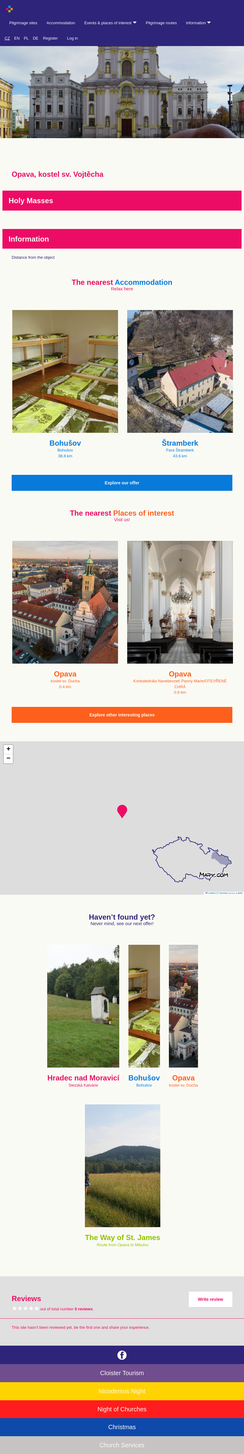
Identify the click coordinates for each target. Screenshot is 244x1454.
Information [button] (198, 23)
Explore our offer (122, 482)
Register (50, 38)
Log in (72, 38)
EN (17, 38)
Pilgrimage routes (161, 23)
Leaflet (210, 893)
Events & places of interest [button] (110, 23)
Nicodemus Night (122, 1391)
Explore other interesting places (121, 714)
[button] (122, 811)
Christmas (122, 1427)
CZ (7, 38)
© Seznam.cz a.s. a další (229, 893)
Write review (210, 1299)
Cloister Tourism (122, 1373)
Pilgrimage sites (23, 23)
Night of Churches (122, 1409)
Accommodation (61, 23)
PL (26, 38)
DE (35, 38)
